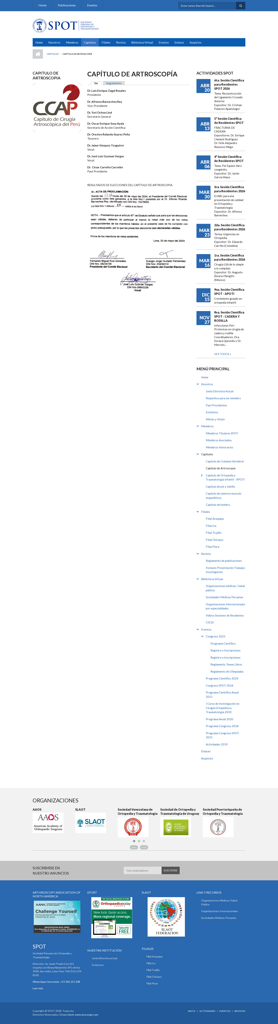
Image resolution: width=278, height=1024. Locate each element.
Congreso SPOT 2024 (219, 685)
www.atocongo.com (86, 1014)
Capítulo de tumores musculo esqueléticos (223, 495)
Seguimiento (114, 83)
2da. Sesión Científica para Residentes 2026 (229, 227)
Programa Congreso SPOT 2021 (222, 735)
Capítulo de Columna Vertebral (225, 461)
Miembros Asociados (219, 440)
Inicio (38, 54)
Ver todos (222, 354)
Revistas (239, 1011)
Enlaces (179, 42)
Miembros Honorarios (219, 447)
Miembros (72, 42)
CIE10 (210, 622)
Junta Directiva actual (104, 958)
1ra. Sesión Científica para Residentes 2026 (229, 257)
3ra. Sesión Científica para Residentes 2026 (229, 189)
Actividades (207, 1011)
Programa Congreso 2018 (222, 726)
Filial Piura (212, 546)
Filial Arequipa (215, 518)
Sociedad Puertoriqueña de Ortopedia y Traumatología (223, 811)
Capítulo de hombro (218, 504)
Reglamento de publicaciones (224, 560)
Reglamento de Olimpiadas (226, 671)
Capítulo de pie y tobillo (220, 486)
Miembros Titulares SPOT (222, 433)
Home (42, 5)
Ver (97, 83)
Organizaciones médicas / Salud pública (225, 588)
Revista (121, 42)
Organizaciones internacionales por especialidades (225, 606)
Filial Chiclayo (214, 539)
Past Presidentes (216, 405)
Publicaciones (67, 5)
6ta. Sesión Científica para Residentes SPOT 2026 (229, 84)
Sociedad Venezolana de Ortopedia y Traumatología (137, 811)
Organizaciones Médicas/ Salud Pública (219, 902)
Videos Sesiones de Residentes (225, 615)
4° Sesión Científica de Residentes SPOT (229, 159)
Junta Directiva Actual (219, 391)
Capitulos (90, 42)
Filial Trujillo (213, 532)
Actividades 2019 (217, 744)
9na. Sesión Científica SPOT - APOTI (229, 291)
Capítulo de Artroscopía (220, 468)
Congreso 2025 (215, 636)
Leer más (38, 988)
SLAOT (80, 809)
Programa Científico (223, 643)
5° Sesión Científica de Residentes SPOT (229, 120)
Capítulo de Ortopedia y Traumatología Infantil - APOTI (225, 477)
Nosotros (54, 42)
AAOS (37, 809)
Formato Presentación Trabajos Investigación (225, 570)
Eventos (92, 5)
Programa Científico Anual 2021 (222, 694)
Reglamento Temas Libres (226, 664)
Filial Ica (211, 525)
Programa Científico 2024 (222, 678)
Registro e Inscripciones (225, 650)
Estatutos (212, 412)
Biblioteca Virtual (142, 42)
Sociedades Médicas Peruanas (224, 597)
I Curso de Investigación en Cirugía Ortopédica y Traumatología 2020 (222, 708)
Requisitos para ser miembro (223, 398)
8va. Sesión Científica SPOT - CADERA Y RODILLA (229, 316)
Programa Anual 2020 (219, 719)
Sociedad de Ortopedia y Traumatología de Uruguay (179, 811)
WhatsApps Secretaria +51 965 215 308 (56, 981)
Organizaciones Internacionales (219, 911)
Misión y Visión (215, 419)
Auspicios (196, 42)
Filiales (105, 42)
